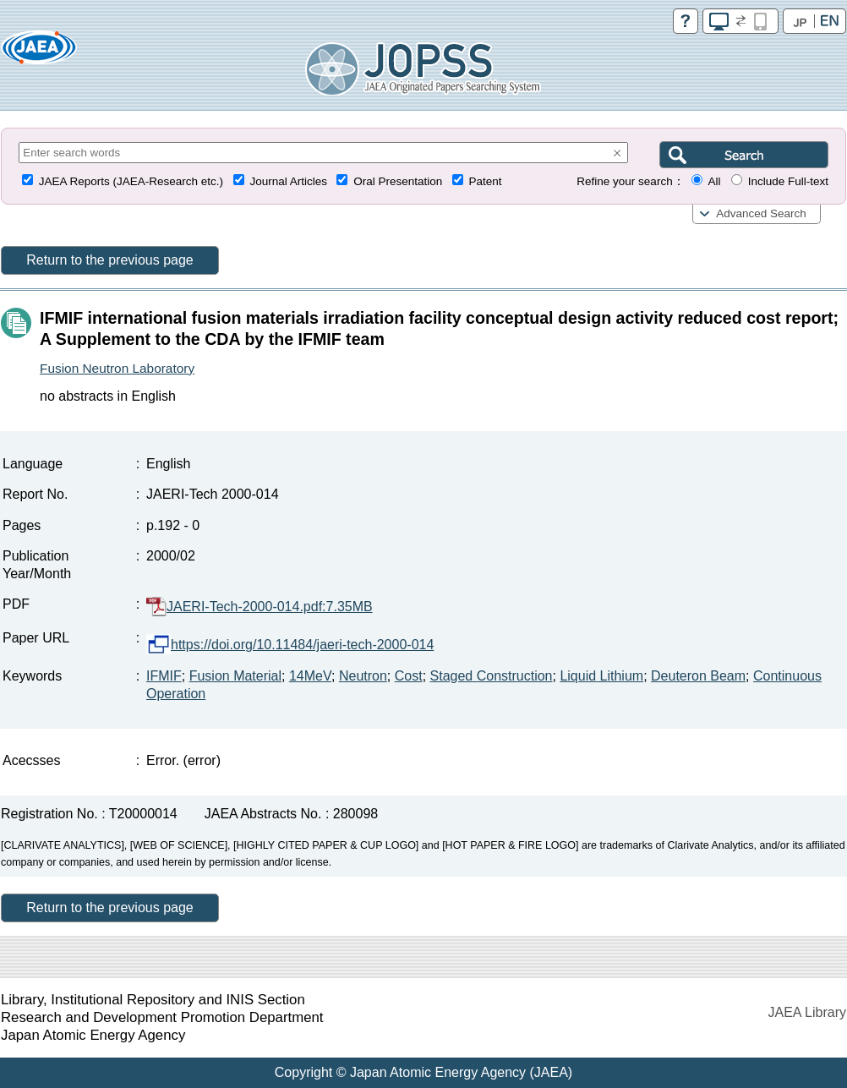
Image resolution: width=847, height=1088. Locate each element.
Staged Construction (491, 676)
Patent (485, 181)
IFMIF (164, 676)
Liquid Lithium (601, 676)
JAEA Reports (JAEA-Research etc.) (131, 181)
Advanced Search (761, 213)
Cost (409, 676)
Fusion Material (235, 676)
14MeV (310, 676)
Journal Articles (288, 181)
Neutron (363, 676)
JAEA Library (807, 1012)
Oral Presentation (397, 181)
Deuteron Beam (698, 676)
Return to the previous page (109, 260)
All (714, 181)
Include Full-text (788, 181)
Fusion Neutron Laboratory (117, 368)
